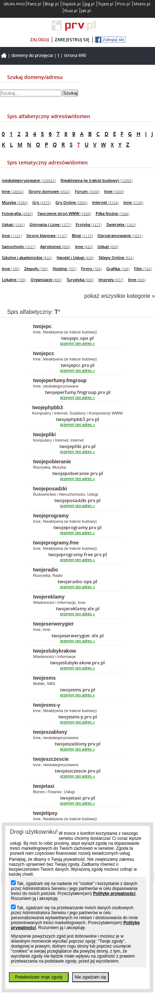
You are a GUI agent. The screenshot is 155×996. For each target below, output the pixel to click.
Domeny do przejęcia (32, 55)
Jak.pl (86, 10)
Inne (13, 191)
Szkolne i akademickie (27, 257)
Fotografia (17, 213)
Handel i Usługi (75, 257)
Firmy (91, 268)
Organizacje (46, 279)
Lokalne (14, 279)
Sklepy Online (116, 257)
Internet (105, 202)
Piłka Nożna (112, 213)
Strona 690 (75, 55)
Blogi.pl (52, 3)
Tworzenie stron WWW (64, 213)
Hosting (64, 268)
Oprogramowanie (120, 235)
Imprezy (110, 279)
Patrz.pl (34, 3)
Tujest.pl (105, 3)
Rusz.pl (71, 10)
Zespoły (36, 268)
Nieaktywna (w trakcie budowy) (96, 180)
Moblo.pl (142, 3)
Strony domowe (49, 191)
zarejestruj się (72, 40)
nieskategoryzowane (29, 180)
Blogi (82, 235)
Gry (41, 202)
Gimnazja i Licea (50, 224)
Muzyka (15, 202)
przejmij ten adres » (77, 343)
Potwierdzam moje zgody (39, 977)
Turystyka (80, 279)
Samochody (19, 246)
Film (143, 268)
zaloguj (39, 40)
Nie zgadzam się (90, 977)
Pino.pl (123, 3)
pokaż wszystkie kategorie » (119, 296)
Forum (87, 191)
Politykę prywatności (114, 893)
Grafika (117, 268)
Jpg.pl (89, 3)
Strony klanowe (46, 235)
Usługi (13, 224)
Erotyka (89, 224)
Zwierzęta (121, 224)
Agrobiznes (55, 246)
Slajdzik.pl (71, 3)
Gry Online (71, 202)
